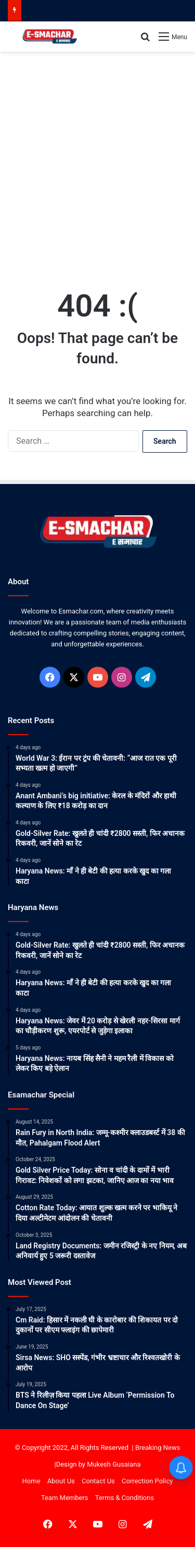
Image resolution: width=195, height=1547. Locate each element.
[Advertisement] (97, 160)
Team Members (64, 1498)
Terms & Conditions (124, 1498)
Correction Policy (147, 1481)
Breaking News (157, 1447)
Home (31, 1481)
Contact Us (98, 1481)
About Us (61, 1481)
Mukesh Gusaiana (113, 1464)
